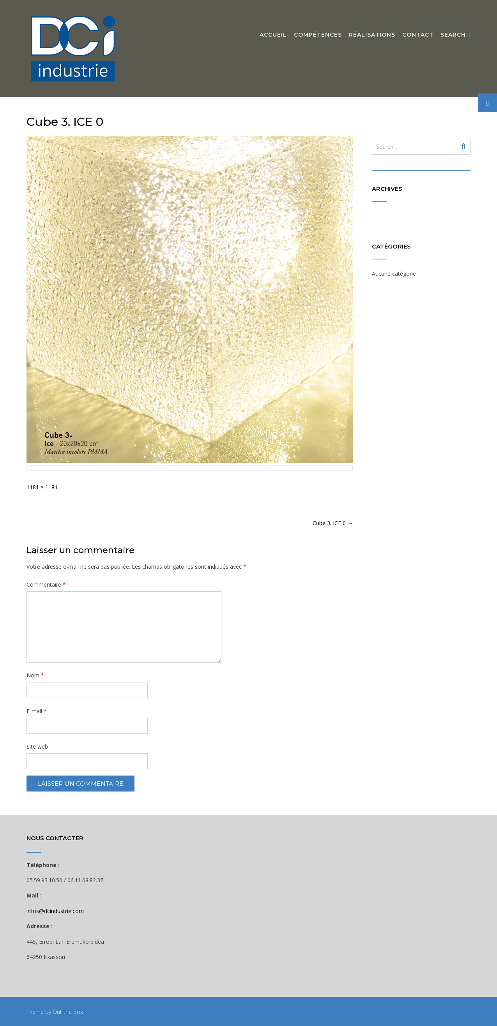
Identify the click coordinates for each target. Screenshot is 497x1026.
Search (455, 35)
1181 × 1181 (42, 487)
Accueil (273, 35)
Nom (35, 675)
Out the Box (68, 1011)
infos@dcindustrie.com (55, 911)
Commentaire (46, 584)
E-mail (37, 711)
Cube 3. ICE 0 (333, 523)
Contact (417, 35)
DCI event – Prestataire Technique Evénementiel (410, 16)
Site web (37, 746)
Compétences (318, 35)
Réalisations (372, 35)
